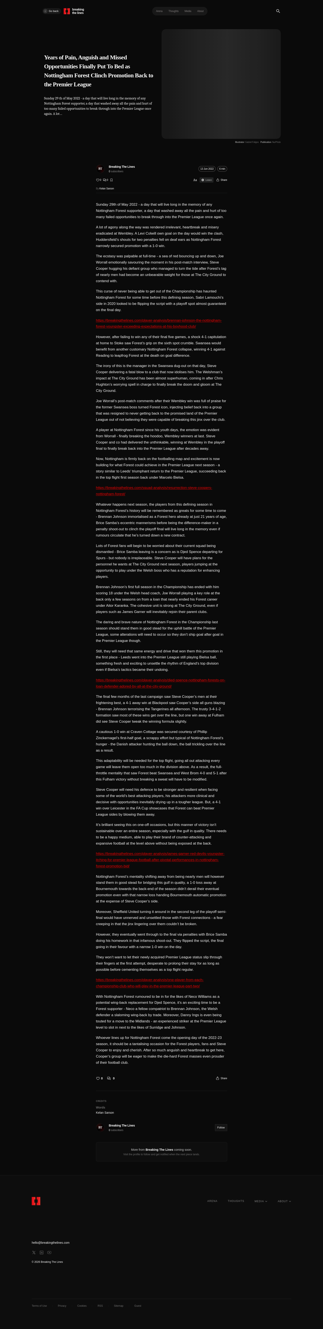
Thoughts (173, 11)
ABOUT (284, 1201)
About (200, 11)
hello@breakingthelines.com (50, 1242)
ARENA (212, 1201)
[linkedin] (41, 1252)
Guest (137, 1305)
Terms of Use (39, 1305)
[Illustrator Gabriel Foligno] (247, 142)
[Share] (221, 180)
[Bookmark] (111, 180)
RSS (100, 1305)
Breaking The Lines (122, 166)
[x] (34, 1252)
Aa (195, 180)
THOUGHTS (236, 1201)
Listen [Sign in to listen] (206, 179)
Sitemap (118, 1305)
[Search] (278, 11)
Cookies (82, 1305)
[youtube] (49, 1252)
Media (188, 11)
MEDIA (261, 1201)
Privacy (62, 1305)
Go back (51, 11)
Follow (221, 1127)
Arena (159, 11)
